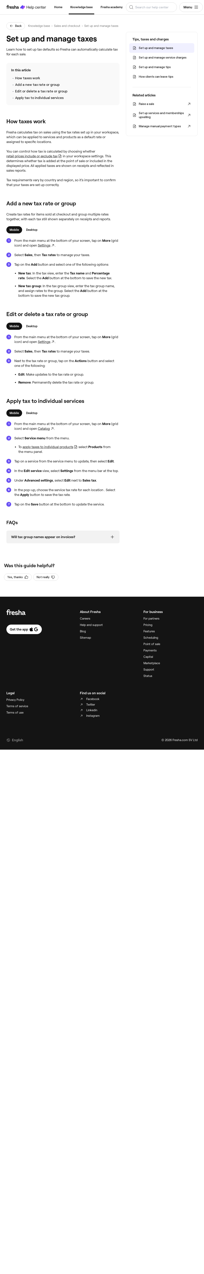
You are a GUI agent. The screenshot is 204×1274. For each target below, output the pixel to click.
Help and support (91, 625)
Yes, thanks (17, 577)
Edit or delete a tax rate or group (41, 91)
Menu (191, 7)
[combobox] (151, 7)
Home (58, 7)
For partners (151, 618)
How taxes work (27, 78)
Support (148, 669)
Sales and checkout (67, 25)
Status (147, 676)
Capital (148, 656)
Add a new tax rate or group (37, 84)
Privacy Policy (15, 699)
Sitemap (85, 637)
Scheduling (150, 637)
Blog (83, 631)
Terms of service (17, 706)
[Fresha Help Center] (26, 7)
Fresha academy (112, 7)
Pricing (147, 625)
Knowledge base (81, 7)
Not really (46, 577)
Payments (150, 650)
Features (149, 631)
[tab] (14, 229)
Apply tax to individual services (39, 98)
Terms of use (15, 712)
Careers (85, 618)
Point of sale (151, 644)
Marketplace (151, 663)
